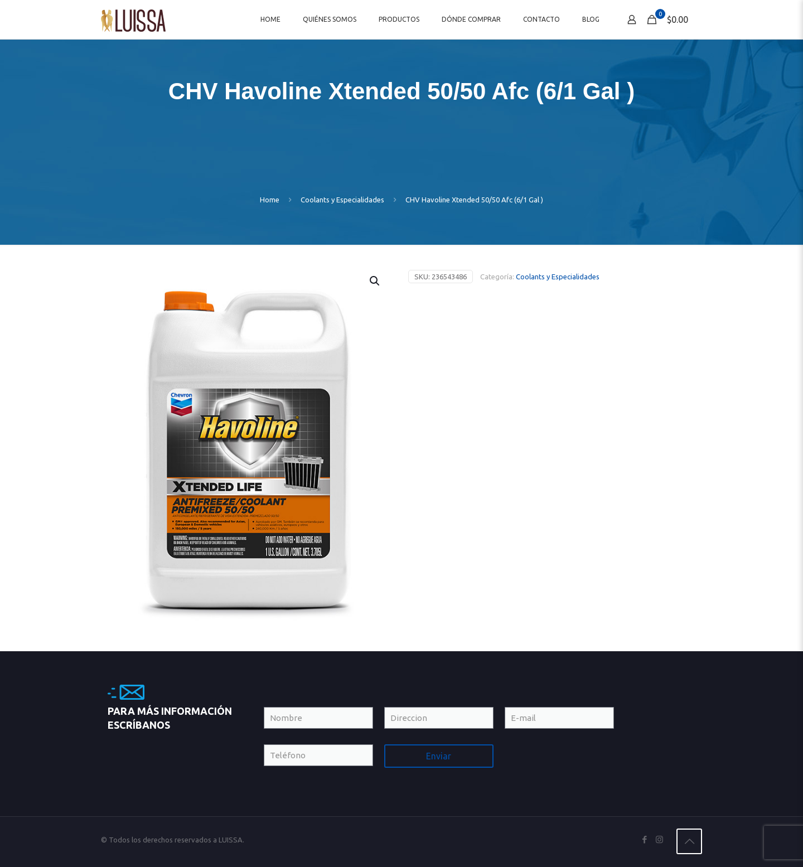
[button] (375, 281)
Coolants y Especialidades (342, 200)
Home (269, 200)
